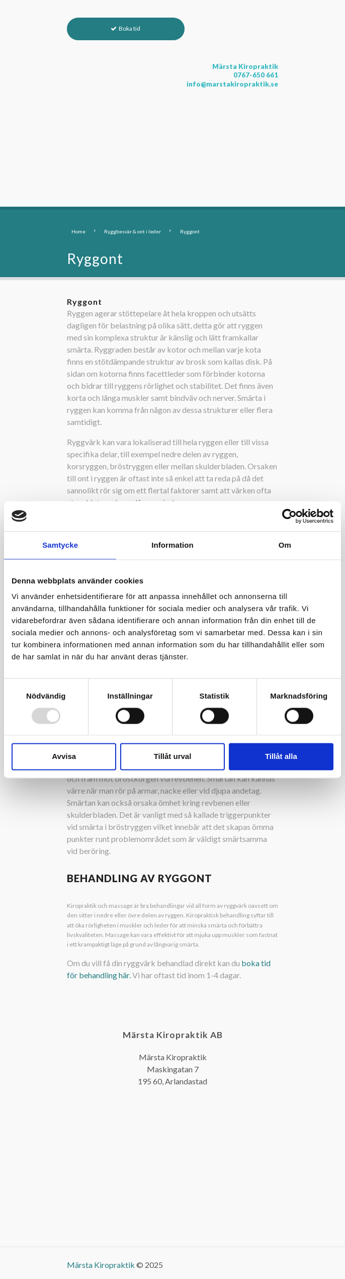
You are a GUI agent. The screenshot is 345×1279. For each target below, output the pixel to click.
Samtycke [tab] (60, 545)
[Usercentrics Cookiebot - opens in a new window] (289, 516)
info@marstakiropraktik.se (232, 84)
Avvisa (64, 756)
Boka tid (129, 28)
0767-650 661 (255, 75)
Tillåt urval (173, 756)
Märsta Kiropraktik (101, 1264)
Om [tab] (285, 545)
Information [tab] (172, 545)
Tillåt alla (281, 756)
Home (78, 231)
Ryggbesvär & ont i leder (132, 231)
